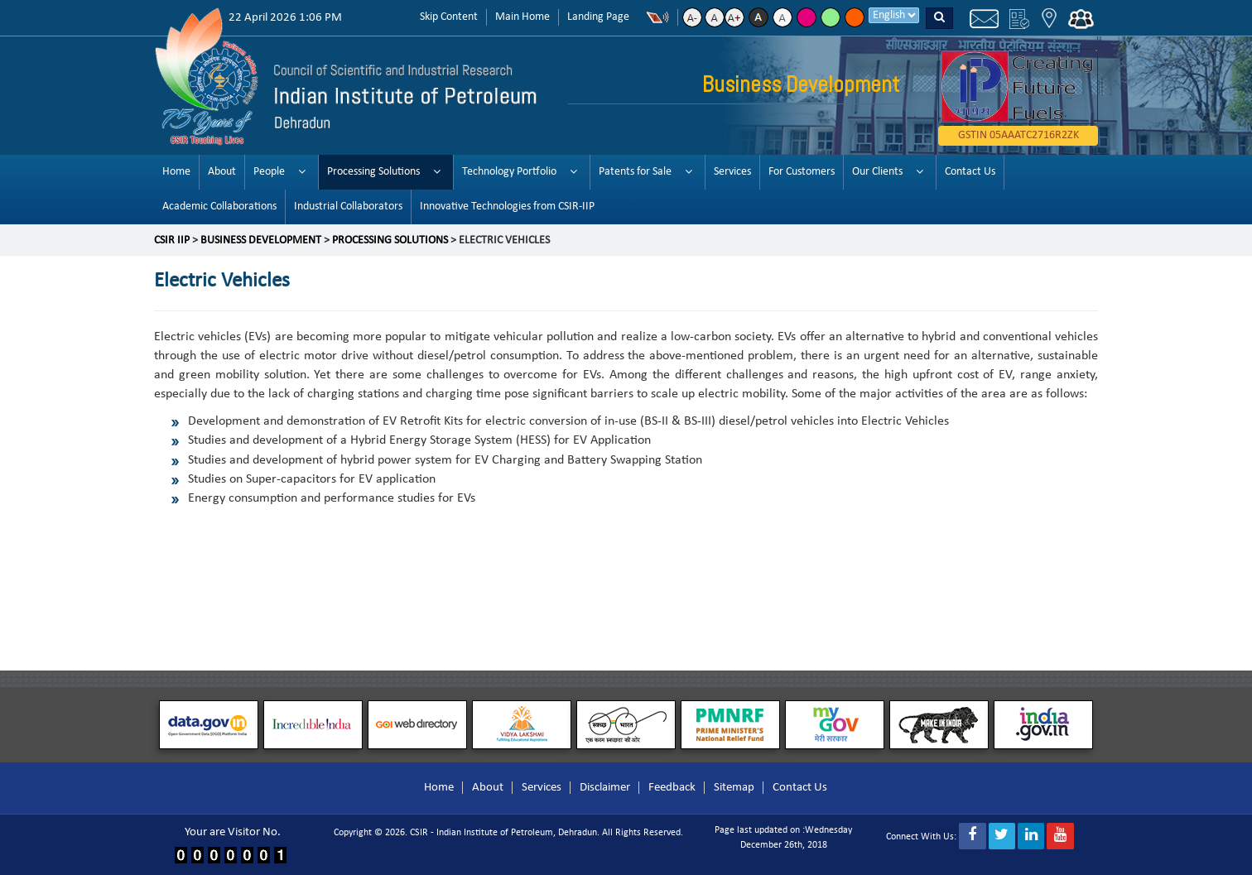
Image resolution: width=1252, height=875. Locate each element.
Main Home (522, 17)
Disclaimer (605, 787)
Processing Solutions (373, 172)
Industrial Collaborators (348, 206)
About (222, 172)
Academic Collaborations (219, 206)
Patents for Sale (635, 172)
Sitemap (734, 787)
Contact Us (970, 172)
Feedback (672, 787)
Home (176, 172)
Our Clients (877, 172)
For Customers (801, 172)
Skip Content (449, 17)
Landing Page (598, 17)
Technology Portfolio (509, 172)
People (269, 172)
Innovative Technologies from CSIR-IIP (507, 206)
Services (732, 172)
